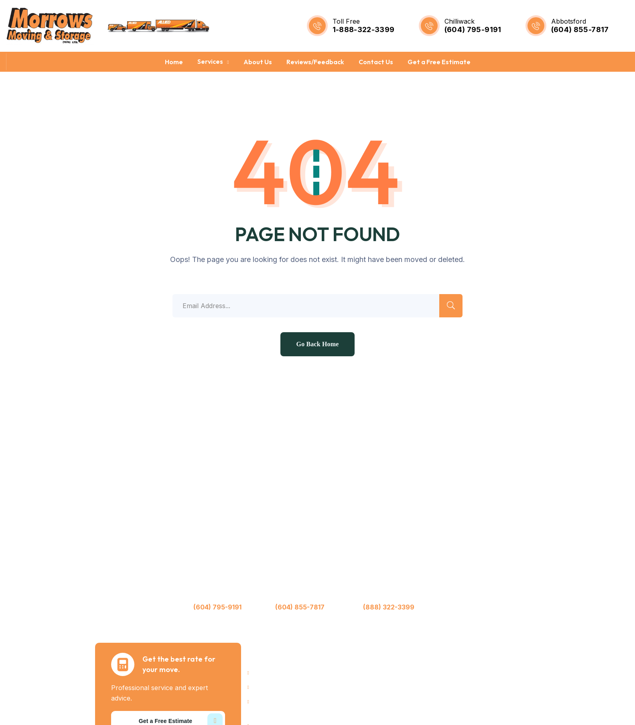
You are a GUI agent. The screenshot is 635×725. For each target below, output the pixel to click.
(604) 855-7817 (580, 29)
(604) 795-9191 (472, 29)
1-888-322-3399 (364, 29)
